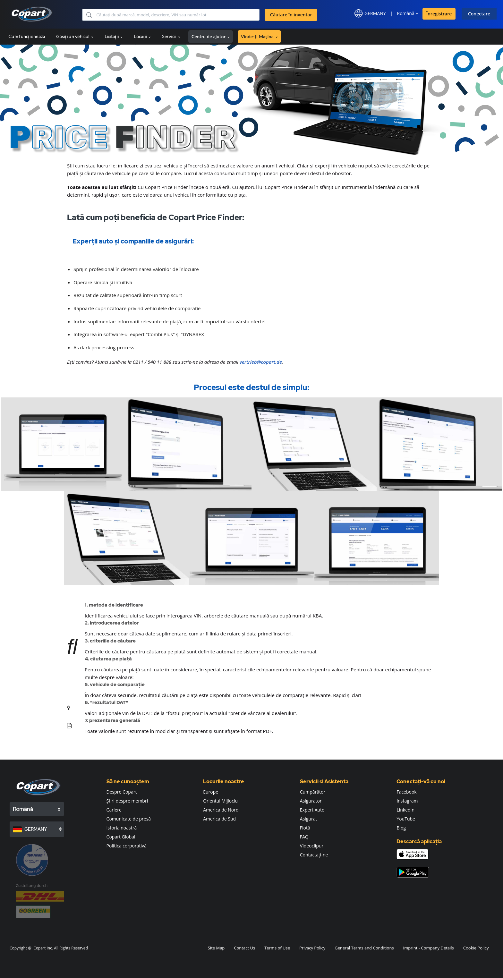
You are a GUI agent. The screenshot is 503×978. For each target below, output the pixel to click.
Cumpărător (312, 792)
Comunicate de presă (129, 819)
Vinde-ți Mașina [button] (259, 36)
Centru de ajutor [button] (211, 36)
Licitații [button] (114, 36)
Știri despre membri (127, 801)
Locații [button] (142, 36)
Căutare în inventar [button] (291, 15)
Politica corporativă (127, 846)
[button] (88, 15)
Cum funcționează (26, 36)
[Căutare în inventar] (177, 15)
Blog (401, 828)
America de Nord (220, 810)
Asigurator (311, 801)
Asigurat (308, 819)
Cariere (114, 810)
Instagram (407, 801)
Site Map (216, 948)
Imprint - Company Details (428, 948)
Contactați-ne (314, 855)
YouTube (405, 819)
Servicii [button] (171, 36)
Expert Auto (312, 810)
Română (405, 13)
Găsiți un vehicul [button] (74, 36)
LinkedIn (405, 810)
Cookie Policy (476, 948)
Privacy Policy (312, 948)
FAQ (304, 837)
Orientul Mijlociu (220, 801)
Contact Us (244, 948)
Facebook (406, 792)
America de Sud (219, 819)
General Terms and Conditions (364, 948)
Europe (210, 792)
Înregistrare (439, 14)
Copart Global (121, 837)
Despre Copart (122, 792)
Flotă (305, 828)
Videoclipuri (312, 846)
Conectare (479, 14)
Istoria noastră (122, 828)
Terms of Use (277, 948)
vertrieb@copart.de (261, 362)
